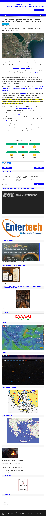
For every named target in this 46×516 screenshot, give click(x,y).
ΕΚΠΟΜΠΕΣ (27, 513)
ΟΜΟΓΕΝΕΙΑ (14, 512)
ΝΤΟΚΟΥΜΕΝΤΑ (18, 513)
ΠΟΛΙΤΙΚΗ (8, 512)
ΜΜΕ (23, 513)
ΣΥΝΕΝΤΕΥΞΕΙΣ (33, 513)
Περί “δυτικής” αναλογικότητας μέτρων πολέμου (37, 175)
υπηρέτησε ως (11, 116)
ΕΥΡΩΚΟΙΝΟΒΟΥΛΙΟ (29, 512)
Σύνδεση (4, 497)
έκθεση (6, 120)
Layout (42, 513)
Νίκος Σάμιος (4, 179)
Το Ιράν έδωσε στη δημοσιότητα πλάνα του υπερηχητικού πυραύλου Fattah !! (39, 167)
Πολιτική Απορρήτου (12, 514)
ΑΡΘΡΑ (38, 513)
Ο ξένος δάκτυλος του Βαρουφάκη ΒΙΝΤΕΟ (6, 175)
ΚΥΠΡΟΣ (18, 512)
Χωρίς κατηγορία (5, 23)
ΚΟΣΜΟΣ (4, 513)
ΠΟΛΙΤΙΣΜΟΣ (41, 512)
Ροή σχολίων (5, 502)
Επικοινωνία (5, 514)
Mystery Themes (27, 510)
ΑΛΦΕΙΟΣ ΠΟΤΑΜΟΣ (23, 5)
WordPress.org (6, 504)
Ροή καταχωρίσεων (7, 499)
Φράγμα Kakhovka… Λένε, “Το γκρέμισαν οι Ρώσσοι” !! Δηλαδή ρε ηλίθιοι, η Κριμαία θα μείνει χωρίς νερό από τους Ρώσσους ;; (8, 167)
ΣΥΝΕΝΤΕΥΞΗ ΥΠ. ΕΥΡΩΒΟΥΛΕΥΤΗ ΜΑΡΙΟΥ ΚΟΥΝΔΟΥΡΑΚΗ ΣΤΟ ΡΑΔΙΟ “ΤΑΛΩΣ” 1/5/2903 (22, 176)
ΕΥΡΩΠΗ (22, 512)
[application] (23, 202)
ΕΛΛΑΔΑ (3, 512)
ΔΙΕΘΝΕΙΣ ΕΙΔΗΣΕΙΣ (11, 513)
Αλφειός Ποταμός (13, 25)
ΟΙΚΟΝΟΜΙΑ (36, 512)
